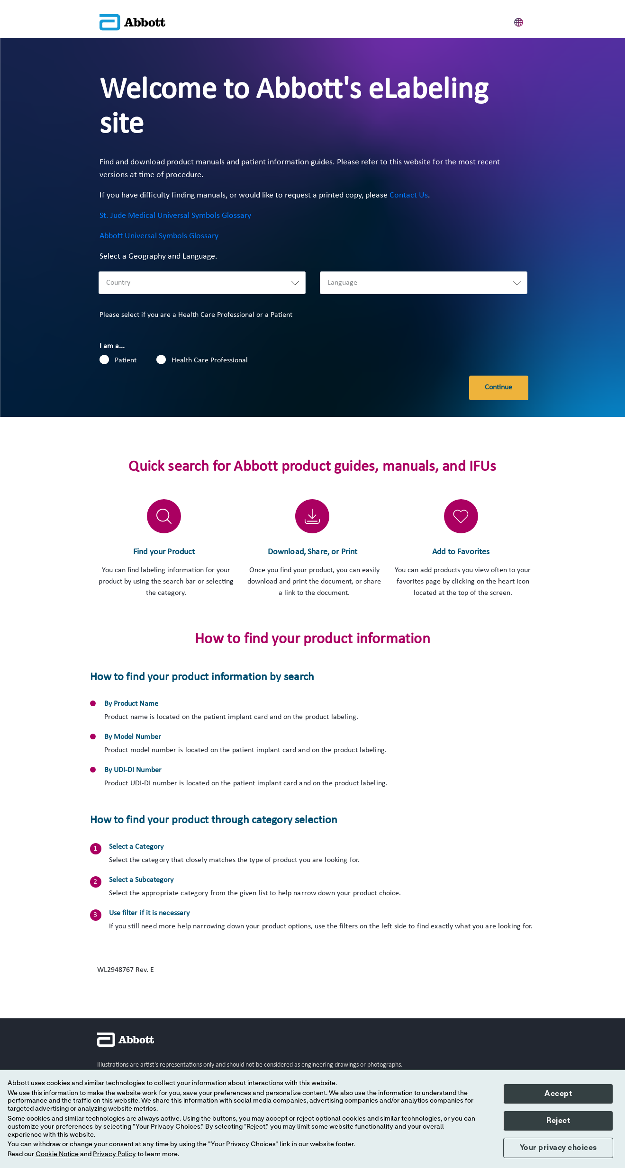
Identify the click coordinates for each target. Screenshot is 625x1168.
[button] (519, 21)
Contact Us (408, 195)
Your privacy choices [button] (558, 1147)
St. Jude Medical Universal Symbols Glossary (175, 215)
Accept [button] (558, 1093)
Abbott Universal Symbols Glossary (159, 236)
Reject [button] (558, 1120)
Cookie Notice (57, 1154)
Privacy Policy (114, 1154)
